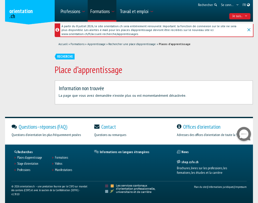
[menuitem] (72, 11)
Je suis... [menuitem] (240, 16)
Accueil (63, 44)
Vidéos (58, 164)
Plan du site (200, 187)
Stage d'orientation (27, 164)
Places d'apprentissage (174, 44)
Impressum (241, 187)
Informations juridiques (220, 187)
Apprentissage (96, 44)
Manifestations (63, 170)
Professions (23, 170)
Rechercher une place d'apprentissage (132, 44)
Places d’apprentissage (29, 158)
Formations (77, 44)
